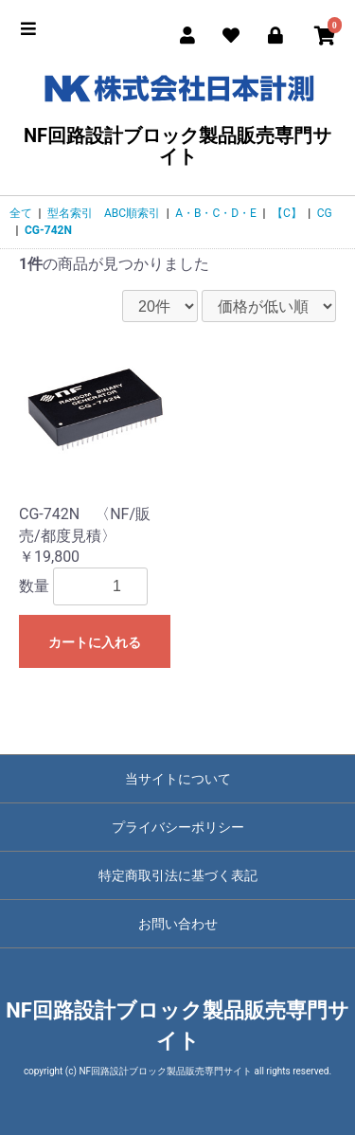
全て (20, 213)
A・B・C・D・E (216, 213)
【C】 (287, 213)
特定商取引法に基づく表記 (177, 875)
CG (324, 213)
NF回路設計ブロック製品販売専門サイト (177, 116)
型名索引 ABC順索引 (103, 213)
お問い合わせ (178, 923)
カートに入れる (94, 642)
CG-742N (48, 230)
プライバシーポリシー (178, 827)
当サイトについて (178, 778)
